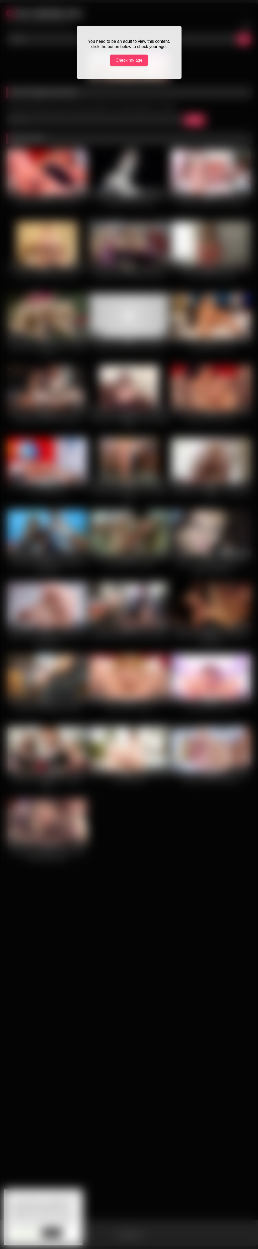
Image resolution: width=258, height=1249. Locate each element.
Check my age (129, 60)
